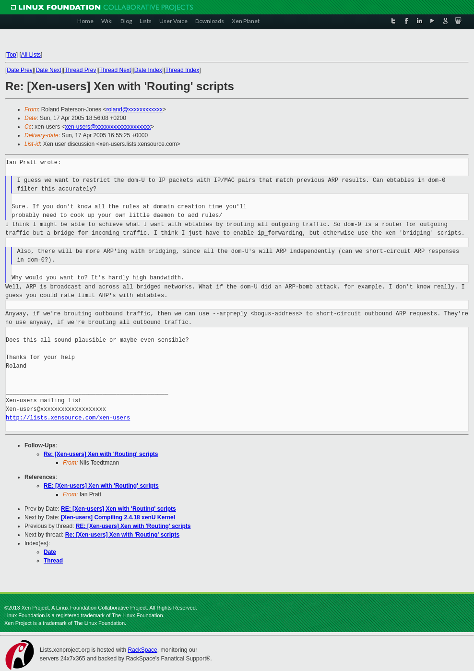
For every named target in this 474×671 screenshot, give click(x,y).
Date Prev (19, 70)
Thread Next (115, 70)
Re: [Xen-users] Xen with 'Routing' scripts (101, 454)
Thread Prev (80, 70)
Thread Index (183, 70)
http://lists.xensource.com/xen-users (68, 418)
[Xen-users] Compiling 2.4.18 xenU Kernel (118, 517)
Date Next (48, 70)
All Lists (31, 54)
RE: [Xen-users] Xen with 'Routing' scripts (101, 485)
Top (11, 54)
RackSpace (142, 650)
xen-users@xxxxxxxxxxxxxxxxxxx (108, 126)
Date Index (148, 70)
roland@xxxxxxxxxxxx (134, 109)
